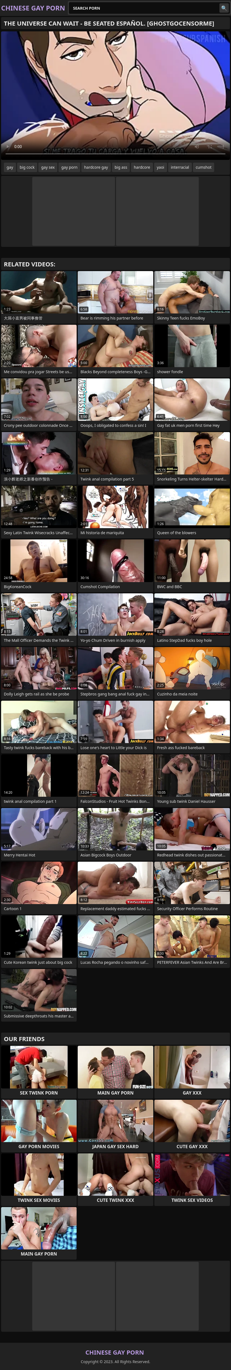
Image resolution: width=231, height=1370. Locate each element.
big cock (27, 167)
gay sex (48, 167)
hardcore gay (96, 167)
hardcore (142, 167)
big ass (121, 167)
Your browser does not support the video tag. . (115, 95)
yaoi (160, 167)
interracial (180, 167)
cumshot (203, 167)
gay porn (69, 167)
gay (10, 167)
